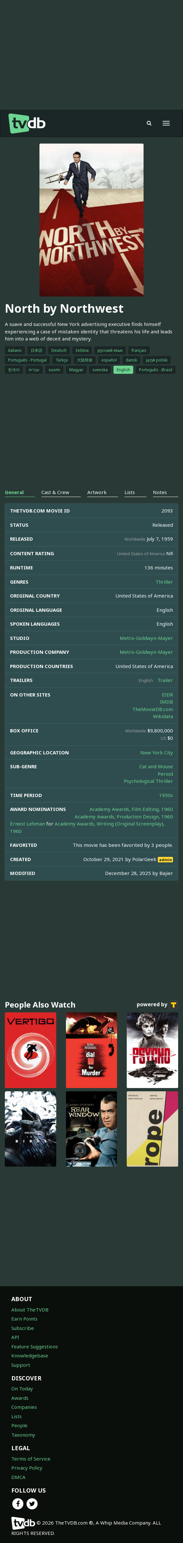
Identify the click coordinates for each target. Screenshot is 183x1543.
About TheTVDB (29, 1309)
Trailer (165, 680)
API (15, 1337)
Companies (24, 1407)
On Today (22, 1388)
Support (20, 1365)
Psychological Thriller (148, 781)
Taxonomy (23, 1434)
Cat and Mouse (156, 766)
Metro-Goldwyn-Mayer (146, 638)
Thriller (164, 581)
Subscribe (22, 1328)
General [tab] (14, 492)
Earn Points (24, 1318)
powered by (157, 1004)
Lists (16, 1416)
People (19, 1425)
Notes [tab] (160, 492)
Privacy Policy (26, 1467)
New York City (156, 752)
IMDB (166, 701)
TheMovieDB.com (152, 709)
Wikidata (163, 716)
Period (165, 774)
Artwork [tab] (97, 492)
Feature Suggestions (34, 1346)
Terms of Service (30, 1458)
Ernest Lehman (27, 823)
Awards (19, 1398)
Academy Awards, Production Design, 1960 (124, 816)
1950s (166, 795)
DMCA (18, 1477)
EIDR (167, 694)
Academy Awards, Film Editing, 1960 (131, 809)
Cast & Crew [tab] (55, 492)
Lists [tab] (129, 492)
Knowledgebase (29, 1355)
